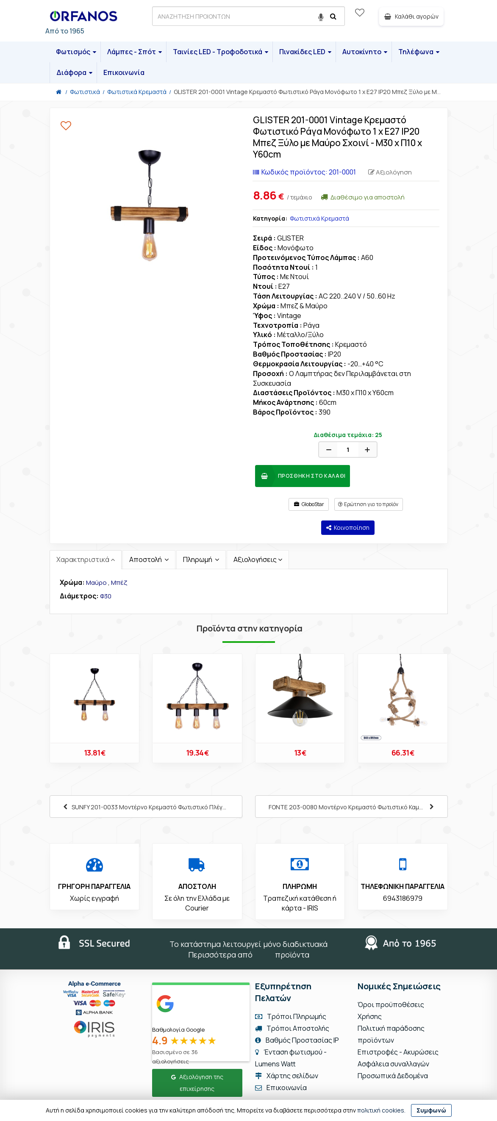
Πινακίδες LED (305, 51)
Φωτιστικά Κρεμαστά (319, 218)
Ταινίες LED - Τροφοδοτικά (220, 51)
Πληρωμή (198, 559)
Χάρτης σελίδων (286, 1075)
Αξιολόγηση (390, 172)
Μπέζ (119, 582)
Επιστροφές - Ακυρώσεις (398, 1052)
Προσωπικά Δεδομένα (393, 1075)
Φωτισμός (76, 51)
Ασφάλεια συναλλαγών (393, 1063)
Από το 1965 (64, 31)
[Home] (58, 92)
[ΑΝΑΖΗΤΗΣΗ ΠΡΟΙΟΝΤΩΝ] (248, 16)
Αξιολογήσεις (255, 559)
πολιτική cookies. (381, 1110)
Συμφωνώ (431, 1110)
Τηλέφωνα (418, 51)
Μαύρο (96, 582)
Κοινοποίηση (347, 527)
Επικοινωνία (123, 72)
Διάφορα (74, 72)
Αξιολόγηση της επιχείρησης (197, 1083)
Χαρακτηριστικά (82, 559)
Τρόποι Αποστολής (292, 1028)
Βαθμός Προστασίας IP (297, 1040)
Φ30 (105, 596)
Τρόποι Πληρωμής (290, 1016)
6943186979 (402, 898)
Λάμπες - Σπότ (134, 51)
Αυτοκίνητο (364, 51)
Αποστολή (146, 559)
